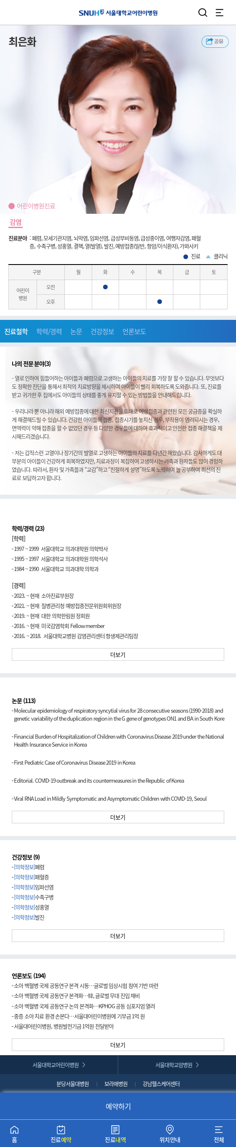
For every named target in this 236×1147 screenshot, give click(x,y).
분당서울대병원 (72, 1083)
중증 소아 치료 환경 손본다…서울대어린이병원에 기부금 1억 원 (79, 1016)
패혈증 (31, 877)
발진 (29, 917)
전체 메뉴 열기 (219, 12)
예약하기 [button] (118, 1106)
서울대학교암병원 (173, 1065)
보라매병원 (115, 1083)
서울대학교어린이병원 (118, 12)
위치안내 (169, 1136)
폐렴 (29, 867)
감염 (15, 222)
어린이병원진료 (36, 205)
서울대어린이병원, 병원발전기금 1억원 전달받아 (64, 1026)
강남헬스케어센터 (161, 1083)
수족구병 (33, 897)
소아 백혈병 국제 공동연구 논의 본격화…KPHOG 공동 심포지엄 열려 (84, 1006)
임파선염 (33, 887)
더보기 (117, 655)
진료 (61, 1136)
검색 (202, 12)
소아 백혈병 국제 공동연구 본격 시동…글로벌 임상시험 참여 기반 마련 (86, 985)
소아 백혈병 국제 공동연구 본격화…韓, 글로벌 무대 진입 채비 (77, 995)
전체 (219, 1136)
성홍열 (31, 907)
